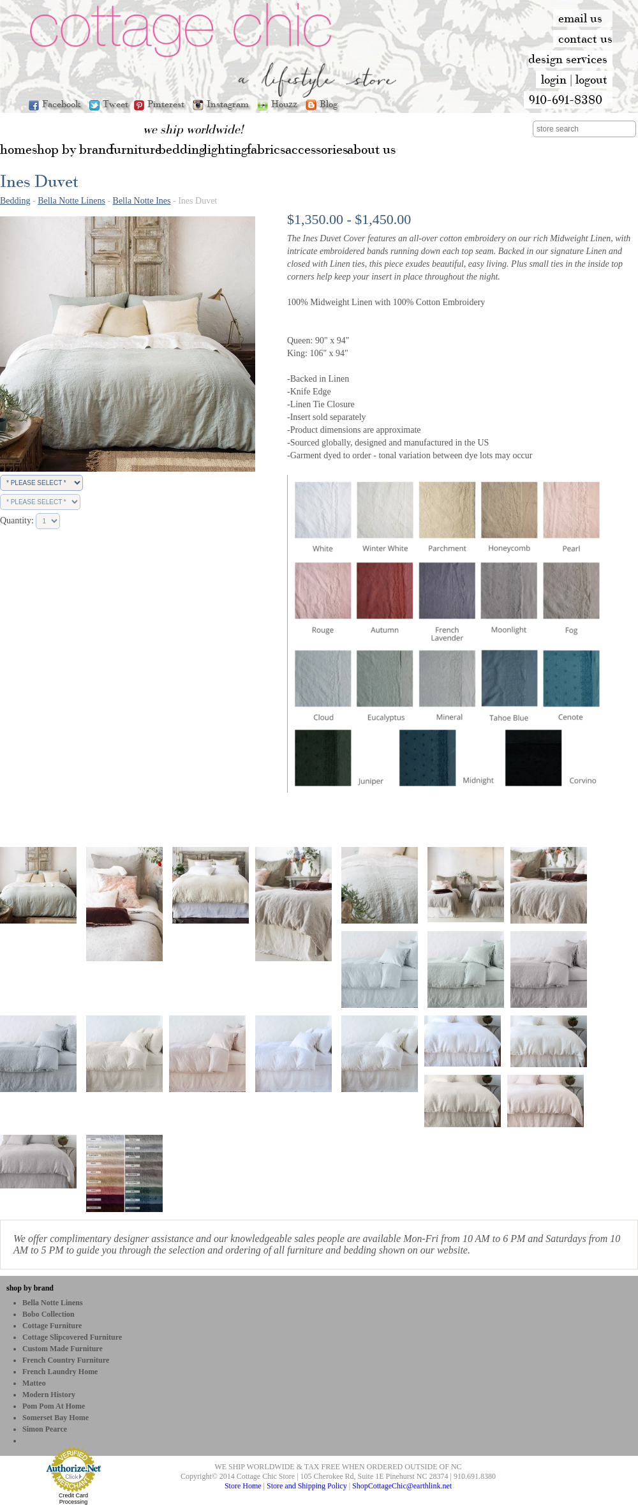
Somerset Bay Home (55, 1417)
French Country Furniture (65, 1360)
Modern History (48, 1394)
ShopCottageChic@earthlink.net (402, 1485)
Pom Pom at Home (53, 1406)
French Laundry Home (60, 1371)
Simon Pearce (44, 1429)
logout (591, 79)
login (554, 79)
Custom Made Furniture (62, 1348)
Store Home (243, 1485)
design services (567, 58)
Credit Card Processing (73, 1498)
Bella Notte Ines (142, 201)
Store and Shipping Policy (307, 1485)
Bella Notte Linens (71, 201)
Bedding (15, 201)
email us (580, 18)
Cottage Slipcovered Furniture (72, 1337)
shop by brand (30, 1288)
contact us (585, 38)
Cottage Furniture (52, 1325)
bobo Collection (48, 1314)
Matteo (34, 1383)
